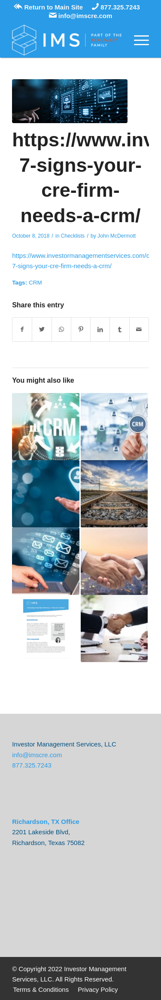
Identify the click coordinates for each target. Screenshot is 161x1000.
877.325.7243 (116, 7)
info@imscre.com (80, 15)
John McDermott (116, 236)
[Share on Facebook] (22, 329)
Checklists (73, 236)
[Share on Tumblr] (119, 329)
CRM (35, 282)
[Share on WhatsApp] (61, 329)
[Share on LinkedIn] (100, 329)
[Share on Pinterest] (80, 329)
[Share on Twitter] (41, 329)
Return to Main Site (48, 7)
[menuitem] (41, 990)
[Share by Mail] (139, 329)
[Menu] (137, 40)
